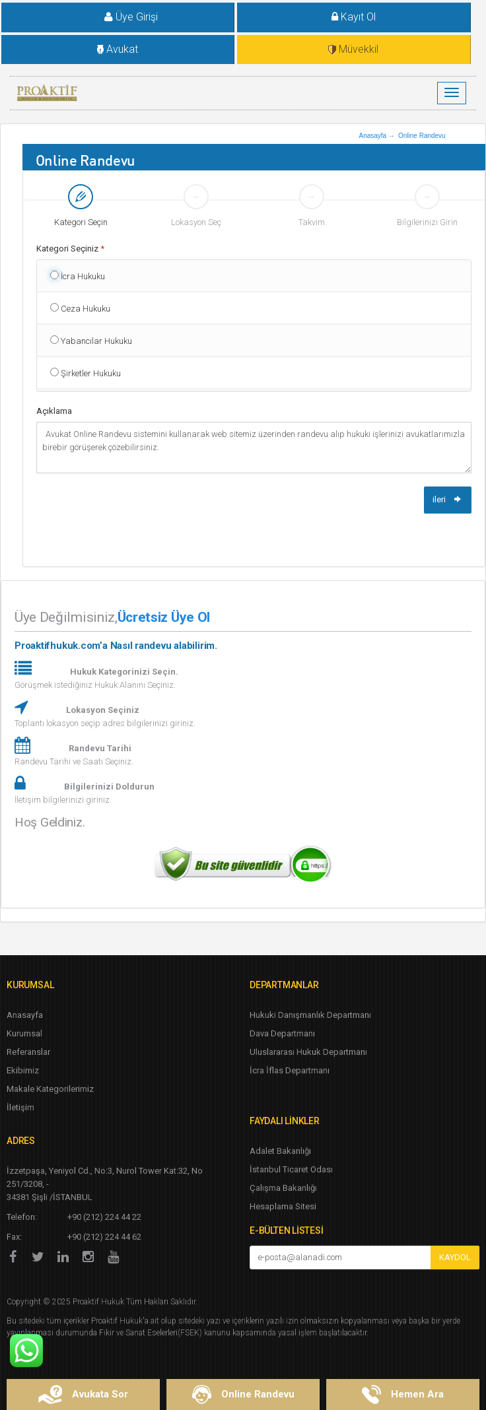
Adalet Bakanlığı (280, 1151)
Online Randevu (422, 135)
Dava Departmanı (282, 1033)
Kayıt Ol (353, 17)
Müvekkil (353, 49)
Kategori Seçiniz (70, 248)
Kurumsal (24, 1033)
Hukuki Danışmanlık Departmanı (310, 1015)
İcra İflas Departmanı (290, 1070)
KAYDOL (455, 1257)
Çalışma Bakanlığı (283, 1188)
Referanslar (28, 1052)
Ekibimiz (23, 1070)
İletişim (20, 1107)
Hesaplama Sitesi (283, 1206)
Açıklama (54, 411)
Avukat (117, 49)
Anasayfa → (376, 135)
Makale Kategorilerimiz (50, 1089)
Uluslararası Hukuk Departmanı (308, 1052)
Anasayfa (25, 1015)
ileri (448, 499)
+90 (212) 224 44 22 (104, 1217)
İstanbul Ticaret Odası (291, 1169)
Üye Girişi (121, 17)
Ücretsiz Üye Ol (164, 617)
